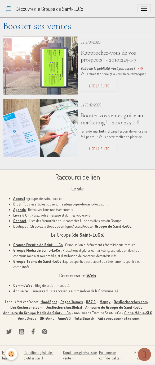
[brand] (43, 8)
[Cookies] (11, 354)
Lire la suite (99, 86)
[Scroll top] (144, 354)
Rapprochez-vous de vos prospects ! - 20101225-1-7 (108, 56)
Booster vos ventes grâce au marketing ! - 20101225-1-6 (112, 119)
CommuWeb (23, 285)
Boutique (19, 226)
